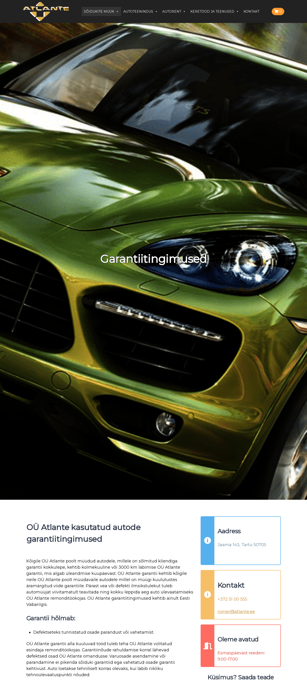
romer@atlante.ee (236, 611)
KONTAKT (251, 11)
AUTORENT (174, 11)
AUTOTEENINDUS (140, 11)
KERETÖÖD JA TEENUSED (214, 11)
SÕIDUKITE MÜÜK (101, 11)
